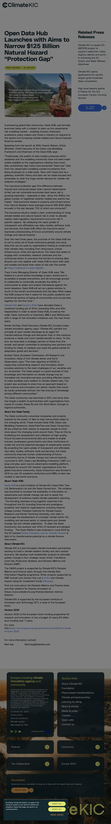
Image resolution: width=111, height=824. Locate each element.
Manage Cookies (57, 814)
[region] (36, 809)
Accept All (56, 804)
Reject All (56, 809)
